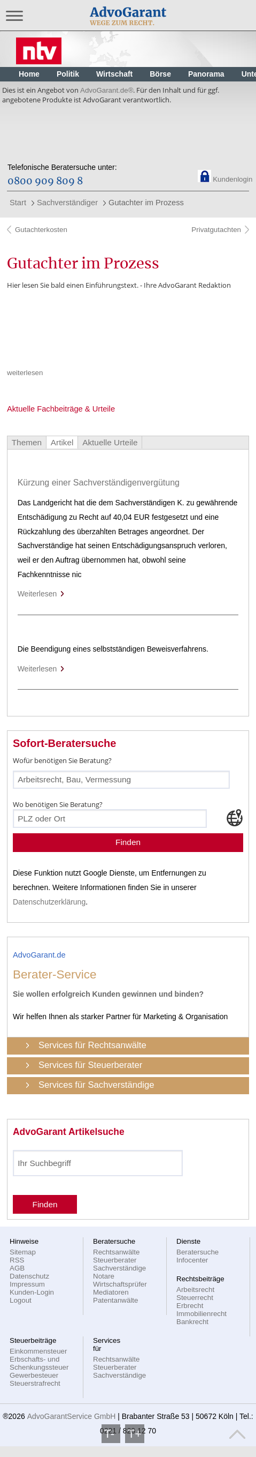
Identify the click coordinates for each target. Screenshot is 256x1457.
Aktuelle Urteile (109, 442)
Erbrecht (189, 1306)
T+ (135, 1433)
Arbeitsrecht (195, 1290)
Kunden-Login (32, 1292)
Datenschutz (29, 1276)
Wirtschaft (114, 74)
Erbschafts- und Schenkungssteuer (39, 1363)
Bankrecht (192, 1322)
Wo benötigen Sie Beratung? (58, 804)
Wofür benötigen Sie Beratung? (62, 760)
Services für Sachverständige (96, 1085)
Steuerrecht (194, 1298)
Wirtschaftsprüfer (120, 1284)
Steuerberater (115, 1260)
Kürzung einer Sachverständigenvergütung (99, 482)
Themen (27, 442)
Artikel (62, 442)
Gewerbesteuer (34, 1375)
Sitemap (23, 1252)
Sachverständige (119, 1268)
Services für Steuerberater (90, 1065)
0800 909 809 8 (45, 181)
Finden (128, 842)
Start (18, 202)
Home (29, 74)
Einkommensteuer (38, 1351)
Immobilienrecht (201, 1314)
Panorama (206, 74)
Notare (103, 1276)
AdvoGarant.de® (106, 90)
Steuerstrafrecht (35, 1383)
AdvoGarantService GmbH (71, 1416)
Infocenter (192, 1260)
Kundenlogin (232, 179)
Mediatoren (111, 1292)
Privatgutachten (215, 230)
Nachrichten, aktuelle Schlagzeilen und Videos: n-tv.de (38, 48)
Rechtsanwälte (116, 1252)
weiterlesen (25, 373)
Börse (160, 74)
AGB (17, 1268)
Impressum (27, 1284)
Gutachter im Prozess (146, 202)
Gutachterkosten (41, 230)
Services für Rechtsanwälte (92, 1045)
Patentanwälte (115, 1300)
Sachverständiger (67, 202)
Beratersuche (197, 1252)
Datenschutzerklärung (49, 902)
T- (111, 1433)
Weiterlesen (41, 593)
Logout (21, 1300)
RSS (17, 1260)
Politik (68, 74)
